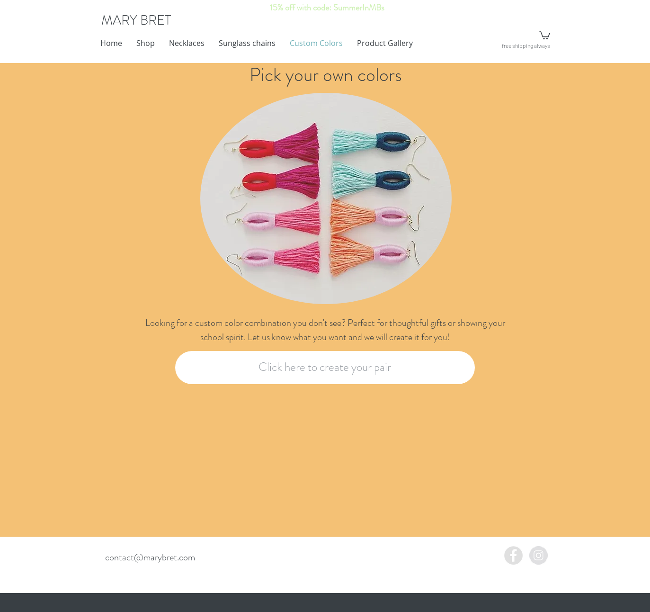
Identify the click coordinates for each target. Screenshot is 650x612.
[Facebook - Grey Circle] (513, 555)
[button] (544, 34)
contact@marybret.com (150, 557)
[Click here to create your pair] (325, 367)
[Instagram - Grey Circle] (538, 555)
